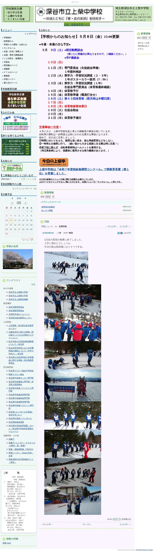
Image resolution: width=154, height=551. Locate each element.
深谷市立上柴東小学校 (18, 292)
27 (11, 212)
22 (27, 225)
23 (31, 225)
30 (23, 212)
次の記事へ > (125, 227)
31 (7, 234)
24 (7, 230)
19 (15, 225)
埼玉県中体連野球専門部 (19, 402)
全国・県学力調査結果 (12, 55)
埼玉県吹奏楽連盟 (16, 422)
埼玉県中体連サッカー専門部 (21, 378)
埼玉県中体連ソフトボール (20, 418)
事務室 (6, 76)
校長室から (7, 41)
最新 (47, 198)
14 (23, 221)
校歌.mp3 (7, 543)
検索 (33, 284)
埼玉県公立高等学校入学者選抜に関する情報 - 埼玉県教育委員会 (21, 360)
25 (11, 230)
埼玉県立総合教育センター (20, 318)
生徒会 (6, 62)
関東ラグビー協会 (16, 374)
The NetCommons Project (144, 550)
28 (15, 212)
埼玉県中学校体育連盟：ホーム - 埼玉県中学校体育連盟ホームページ (21, 429)
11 (11, 221)
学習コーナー (8, 79)
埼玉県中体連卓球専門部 (19, 395)
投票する (117, 520)
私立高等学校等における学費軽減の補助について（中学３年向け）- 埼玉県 (21, 351)
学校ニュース (47, 227)
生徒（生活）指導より (12, 51)
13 (19, 221)
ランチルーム (8, 48)
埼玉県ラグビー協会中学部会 (21, 371)
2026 (19, 198)
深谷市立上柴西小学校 (18, 296)
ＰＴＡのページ (9, 72)
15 (27, 221)
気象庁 (11, 439)
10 (7, 221)
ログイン (75, 2)
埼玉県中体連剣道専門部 (19, 398)
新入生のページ (9, 83)
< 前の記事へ (111, 227)
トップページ (30, 34)
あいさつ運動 (47, 212)
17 (7, 225)
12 (15, 221)
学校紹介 (7, 37)
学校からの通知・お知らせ (14, 44)
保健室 (6, 69)
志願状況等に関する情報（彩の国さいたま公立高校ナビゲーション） (21, 335)
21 (23, 225)
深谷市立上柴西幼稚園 (18, 299)
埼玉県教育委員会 (16, 310)
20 (19, 225)
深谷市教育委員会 (16, 307)
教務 (129, 234)
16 (31, 221)
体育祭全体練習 (48, 208)
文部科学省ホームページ (19, 314)
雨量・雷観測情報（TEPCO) (21, 449)
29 (19, 212)
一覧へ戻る (86, 525)
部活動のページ (9, 65)
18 (11, 225)
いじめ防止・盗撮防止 (12, 58)
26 (7, 212)
